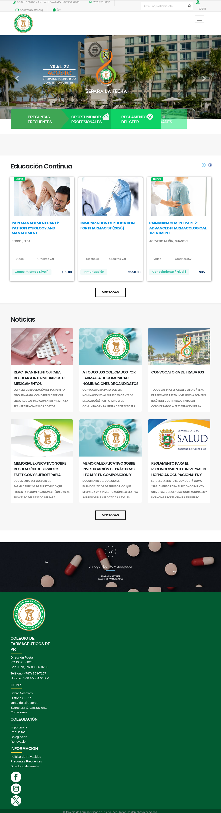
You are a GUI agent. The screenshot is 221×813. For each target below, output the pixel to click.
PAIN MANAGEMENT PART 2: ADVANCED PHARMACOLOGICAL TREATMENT (177, 228)
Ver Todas (110, 292)
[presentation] (204, 165)
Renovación (19, 741)
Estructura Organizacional (29, 707)
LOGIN (202, 8)
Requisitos (18, 732)
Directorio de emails (25, 766)
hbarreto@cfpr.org (29, 10)
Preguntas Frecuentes (26, 761)
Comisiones (19, 712)
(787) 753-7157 (35, 673)
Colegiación (19, 737)
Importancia (19, 727)
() (57, 10)
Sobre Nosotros (22, 693)
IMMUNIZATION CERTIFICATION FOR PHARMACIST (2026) (107, 225)
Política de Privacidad (26, 756)
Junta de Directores (24, 702)
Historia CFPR (21, 698)
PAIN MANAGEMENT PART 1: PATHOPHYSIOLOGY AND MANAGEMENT (35, 228)
